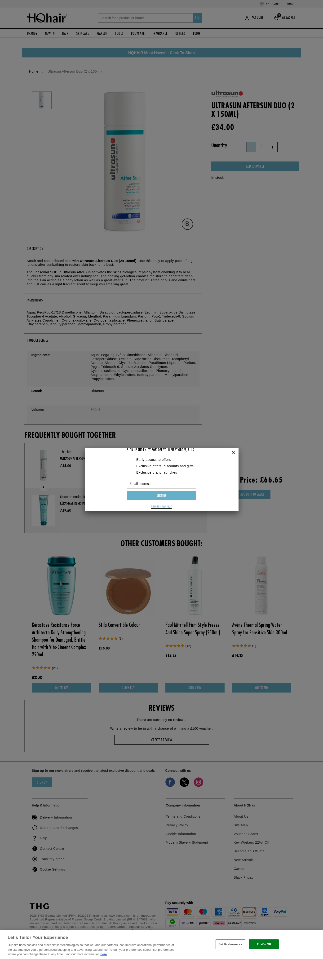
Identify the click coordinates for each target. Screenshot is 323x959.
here (103, 954)
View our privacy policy (161, 507)
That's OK (264, 944)
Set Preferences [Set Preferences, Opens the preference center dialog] (230, 944)
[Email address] (161, 483)
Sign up (161, 496)
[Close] (234, 453)
